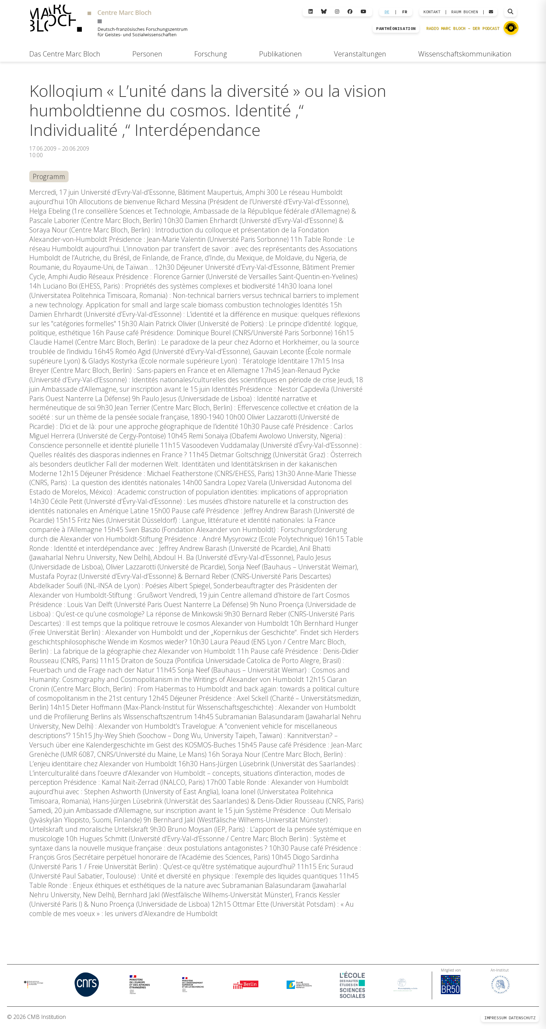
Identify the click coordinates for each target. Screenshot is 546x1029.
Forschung (210, 54)
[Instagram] (337, 11)
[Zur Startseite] (108, 21)
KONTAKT (431, 11)
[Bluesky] (323, 11)
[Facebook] (350, 11)
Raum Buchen (464, 11)
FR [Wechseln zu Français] (404, 11)
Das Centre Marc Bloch (64, 54)
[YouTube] (363, 11)
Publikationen (280, 54)
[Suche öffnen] (510, 12)
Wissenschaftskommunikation (465, 54)
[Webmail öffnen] (491, 11)
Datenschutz (522, 1019)
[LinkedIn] (310, 11)
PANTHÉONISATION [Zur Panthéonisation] (396, 28)
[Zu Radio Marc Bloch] (511, 28)
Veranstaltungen (360, 54)
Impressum (495, 1019)
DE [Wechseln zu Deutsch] (386, 11)
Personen (147, 54)
